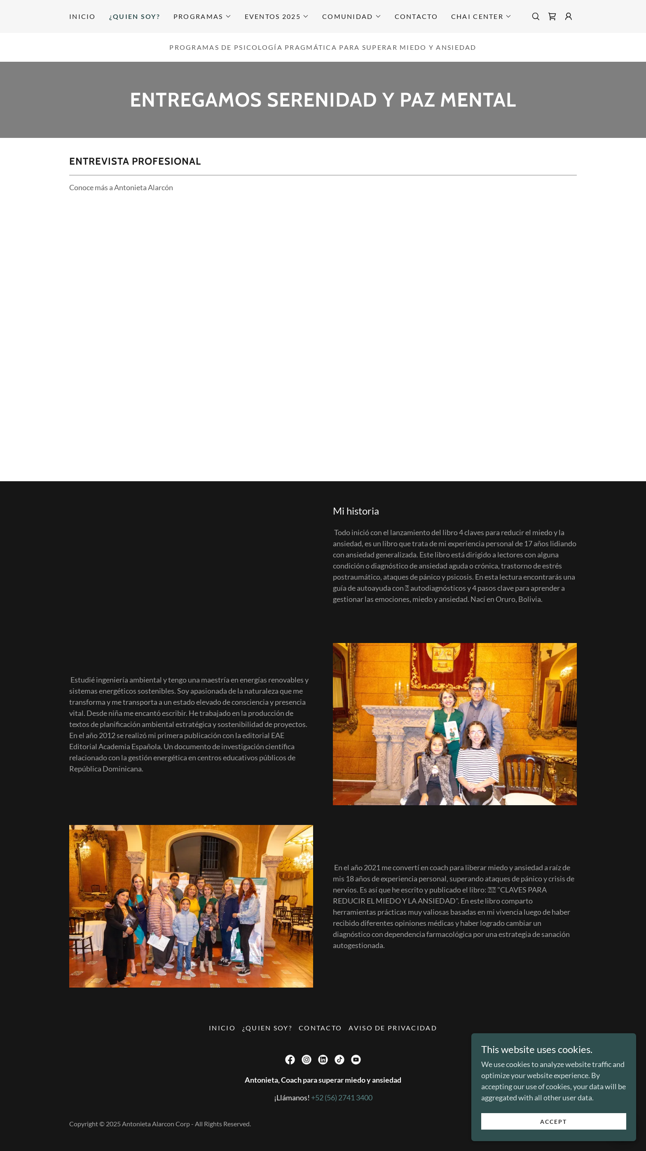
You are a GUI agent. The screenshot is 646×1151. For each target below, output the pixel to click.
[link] (552, 16)
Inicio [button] (222, 1028)
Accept (553, 1121)
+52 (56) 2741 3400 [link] (341, 1097)
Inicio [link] (82, 16)
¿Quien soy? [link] (134, 16)
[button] (202, 16)
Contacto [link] (416, 16)
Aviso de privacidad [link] (393, 1028)
